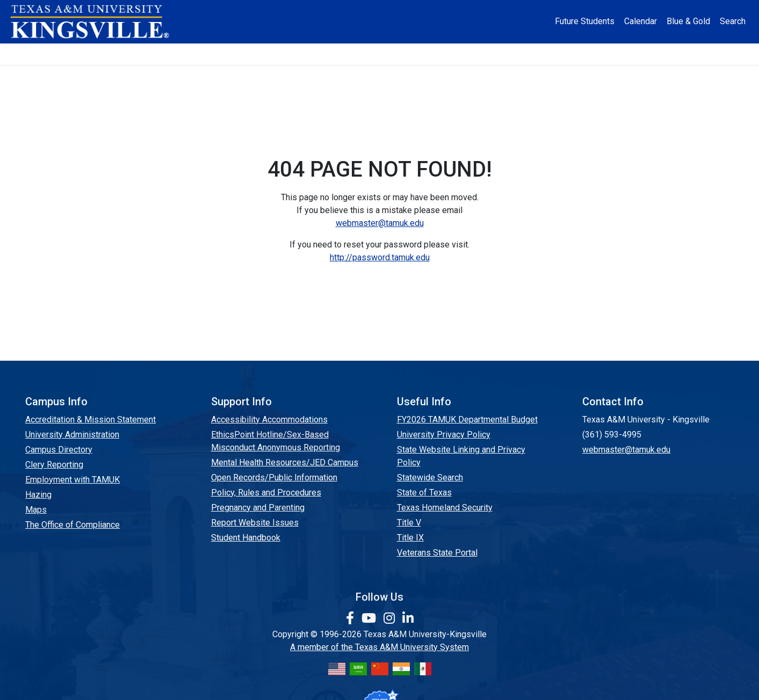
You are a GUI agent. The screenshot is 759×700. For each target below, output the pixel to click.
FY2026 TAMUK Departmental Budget (467, 419)
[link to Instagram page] (390, 618)
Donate (645, 54)
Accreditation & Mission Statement (90, 419)
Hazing (38, 495)
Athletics (577, 54)
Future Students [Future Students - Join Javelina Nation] (585, 21)
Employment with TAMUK (72, 480)
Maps (36, 510)
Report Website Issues (255, 522)
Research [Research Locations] (355, 54)
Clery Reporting (54, 465)
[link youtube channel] (370, 618)
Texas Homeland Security (445, 507)
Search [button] (733, 21)
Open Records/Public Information (274, 477)
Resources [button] (432, 54)
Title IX (410, 538)
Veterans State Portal (437, 553)
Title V (409, 522)
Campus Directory (58, 449)
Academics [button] (271, 54)
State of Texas (424, 492)
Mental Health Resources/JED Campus (284, 462)
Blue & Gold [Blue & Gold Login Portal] (688, 21)
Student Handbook (245, 538)
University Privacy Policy (443, 434)
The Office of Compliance (72, 525)
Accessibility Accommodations (269, 419)
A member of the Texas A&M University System (379, 647)
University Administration (72, 434)
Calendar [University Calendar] (640, 21)
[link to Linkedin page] (408, 618)
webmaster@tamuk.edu (380, 223)
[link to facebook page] (351, 618)
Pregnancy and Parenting (258, 507)
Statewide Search (430, 477)
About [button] (111, 54)
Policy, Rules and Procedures (266, 492)
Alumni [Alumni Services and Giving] (510, 54)
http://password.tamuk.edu (380, 257)
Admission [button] (186, 54)
